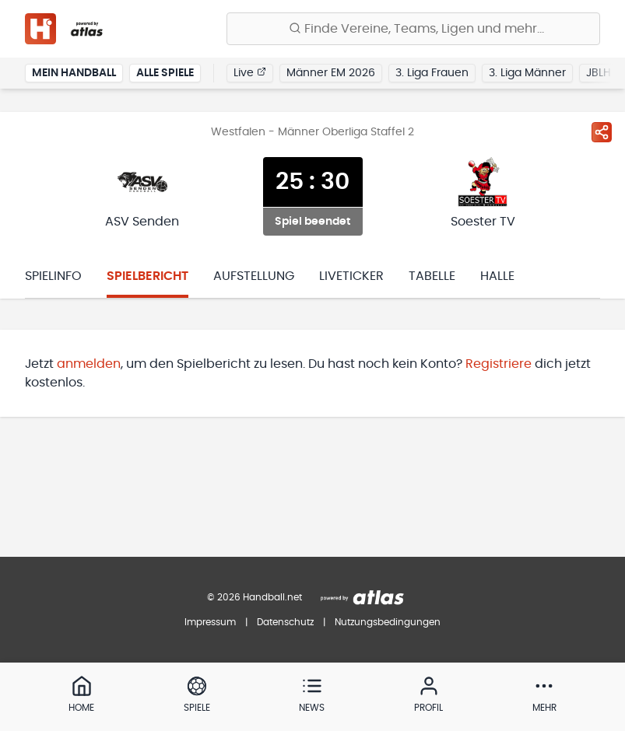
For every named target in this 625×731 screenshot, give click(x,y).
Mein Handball (74, 73)
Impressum (210, 622)
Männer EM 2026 (330, 73)
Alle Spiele (165, 73)
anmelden (89, 364)
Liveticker (351, 276)
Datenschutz (285, 622)
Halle (497, 276)
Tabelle (432, 276)
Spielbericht (147, 276)
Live (249, 72)
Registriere (498, 364)
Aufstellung (253, 276)
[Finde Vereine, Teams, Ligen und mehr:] (413, 28)
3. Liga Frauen (432, 73)
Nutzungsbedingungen (388, 622)
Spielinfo (53, 276)
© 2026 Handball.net (254, 597)
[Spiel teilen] (602, 132)
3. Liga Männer (527, 73)
